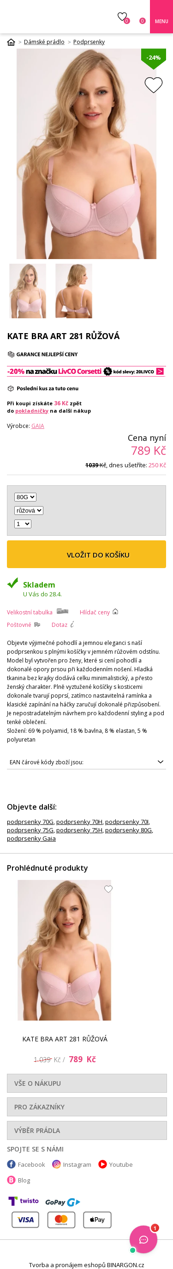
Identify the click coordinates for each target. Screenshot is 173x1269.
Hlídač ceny (95, 612)
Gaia (37, 426)
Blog (24, 1180)
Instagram (77, 1164)
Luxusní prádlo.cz (50, 16)
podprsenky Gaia (31, 838)
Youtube (121, 1164)
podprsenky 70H (79, 821)
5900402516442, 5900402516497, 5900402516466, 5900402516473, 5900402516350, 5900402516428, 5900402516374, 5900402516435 (86, 762)
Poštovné (19, 625)
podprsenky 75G (30, 830)
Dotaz (59, 625)
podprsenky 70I (127, 821)
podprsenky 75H (79, 830)
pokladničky (31, 410)
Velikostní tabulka (30, 612)
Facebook (31, 1164)
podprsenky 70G (30, 821)
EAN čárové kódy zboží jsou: (47, 762)
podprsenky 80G (128, 830)
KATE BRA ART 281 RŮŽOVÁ (64, 1038)
